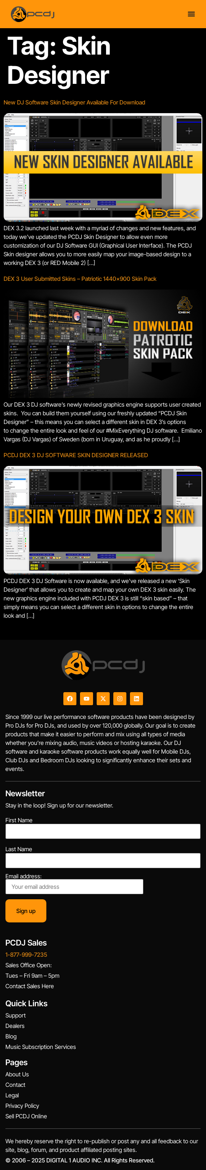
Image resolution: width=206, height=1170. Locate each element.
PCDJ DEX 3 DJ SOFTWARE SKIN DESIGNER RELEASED (76, 455)
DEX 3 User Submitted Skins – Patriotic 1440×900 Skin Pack (80, 278)
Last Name (18, 849)
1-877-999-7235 (26, 954)
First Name (19, 820)
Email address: (74, 883)
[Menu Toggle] (191, 14)
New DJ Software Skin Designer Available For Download (74, 102)
